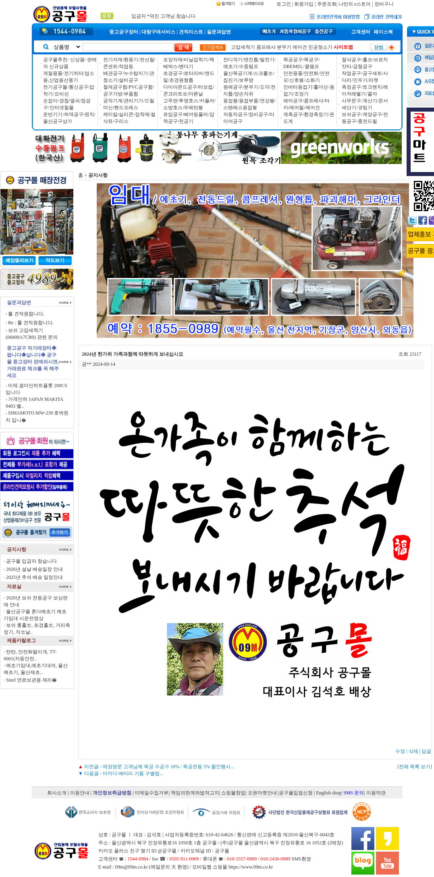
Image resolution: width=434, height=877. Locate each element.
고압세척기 (243, 47)
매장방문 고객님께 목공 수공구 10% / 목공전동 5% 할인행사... (168, 766)
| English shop (327, 793)
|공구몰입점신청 (295, 793)
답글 (426, 751)
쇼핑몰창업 (233, 793)
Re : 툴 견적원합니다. (31, 323)
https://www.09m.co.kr (250, 867)
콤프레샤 (266, 47)
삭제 (413, 751)
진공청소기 (320, 47)
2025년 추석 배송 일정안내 (34, 577)
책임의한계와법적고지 (195, 793)
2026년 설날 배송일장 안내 (34, 569)
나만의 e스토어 (354, 4)
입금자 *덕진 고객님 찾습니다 (163, 15)
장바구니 (384, 4)
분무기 (284, 47)
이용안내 (79, 793)
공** (86, 364)
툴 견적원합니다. (26, 314)
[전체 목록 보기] (414, 766)
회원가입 (304, 4)
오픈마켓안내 (262, 793)
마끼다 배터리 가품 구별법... (133, 773)
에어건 (300, 47)
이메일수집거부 (151, 793)
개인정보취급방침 (112, 793)
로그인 (283, 4)
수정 (400, 751)
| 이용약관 (374, 793)
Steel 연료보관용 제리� (31, 680)
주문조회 (326, 4)
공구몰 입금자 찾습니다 (31, 561)
